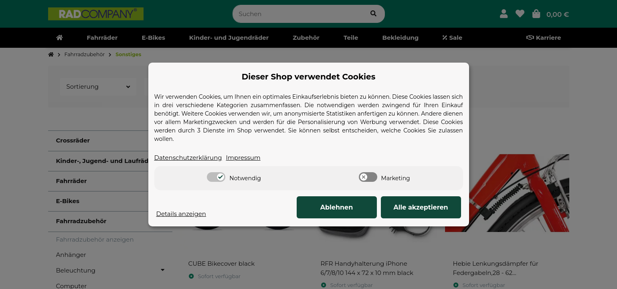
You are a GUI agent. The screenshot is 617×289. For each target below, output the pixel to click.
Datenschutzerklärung (188, 157)
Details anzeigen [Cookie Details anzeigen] (181, 214)
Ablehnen (336, 207)
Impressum (243, 157)
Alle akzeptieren (420, 207)
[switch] (216, 177)
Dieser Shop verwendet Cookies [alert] (309, 76)
